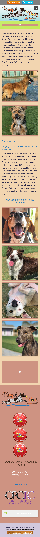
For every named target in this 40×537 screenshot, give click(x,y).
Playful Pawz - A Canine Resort (22, 513)
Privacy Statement (28, 529)
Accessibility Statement (13, 529)
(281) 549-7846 (20, 484)
